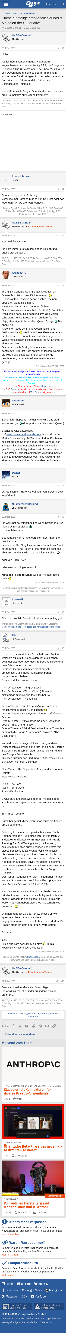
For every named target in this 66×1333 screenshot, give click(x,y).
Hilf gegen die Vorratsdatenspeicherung (41, 627)
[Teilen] (58, 48)
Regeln (45, 386)
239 (7, 1212)
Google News (33, 1290)
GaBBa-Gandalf (13, 27)
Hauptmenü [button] (6, 4)
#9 (63, 648)
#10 (62, 981)
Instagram (55, 1290)
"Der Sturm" (35, 392)
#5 (63, 413)
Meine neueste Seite (11, 627)
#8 (63, 612)
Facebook (12, 1290)
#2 (63, 189)
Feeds (9, 1284)
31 (7, 1099)
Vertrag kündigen (11, 1322)
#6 (63, 485)
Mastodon (12, 1297)
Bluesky (43, 1284)
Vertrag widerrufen (51, 1318)
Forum (14, 389)
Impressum (7, 1318)
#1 (63, 48)
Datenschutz (47, 1322)
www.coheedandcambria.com (24, 434)
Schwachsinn (33, 957)
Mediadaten (32, 1318)
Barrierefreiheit (30, 1322)
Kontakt (20, 1318)
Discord (26, 1284)
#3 (63, 235)
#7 (63, 517)
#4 (63, 285)
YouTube (40, 1297)
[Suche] (63, 4)
